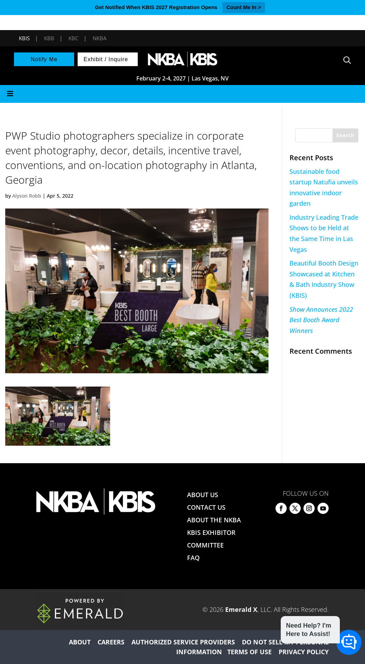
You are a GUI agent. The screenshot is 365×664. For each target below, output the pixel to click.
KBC (73, 38)
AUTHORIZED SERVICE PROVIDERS (183, 642)
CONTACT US (206, 507)
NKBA (99, 38)
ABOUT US (202, 494)
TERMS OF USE (249, 652)
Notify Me (44, 59)
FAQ (193, 557)
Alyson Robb (26, 195)
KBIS (24, 38)
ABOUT (80, 642)
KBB (49, 38)
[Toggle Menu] (182, 94)
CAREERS (111, 642)
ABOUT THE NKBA (214, 520)
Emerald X (241, 609)
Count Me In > (244, 7)
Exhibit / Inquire (106, 59)
